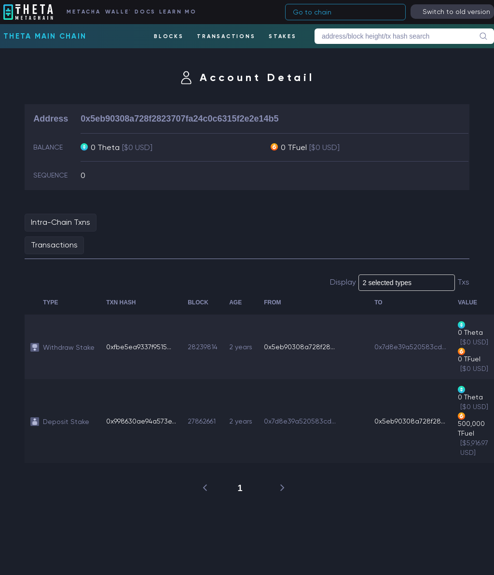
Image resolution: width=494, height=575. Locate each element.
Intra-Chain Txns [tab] (60, 222)
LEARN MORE (177, 12)
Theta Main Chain (44, 36)
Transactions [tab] (54, 244)
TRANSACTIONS (226, 36)
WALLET (117, 12)
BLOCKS (169, 36)
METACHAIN (83, 12)
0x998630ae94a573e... (141, 421)
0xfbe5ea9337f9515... (138, 347)
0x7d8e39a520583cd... (410, 347)
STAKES (283, 36)
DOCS (144, 12)
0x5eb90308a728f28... (299, 347)
